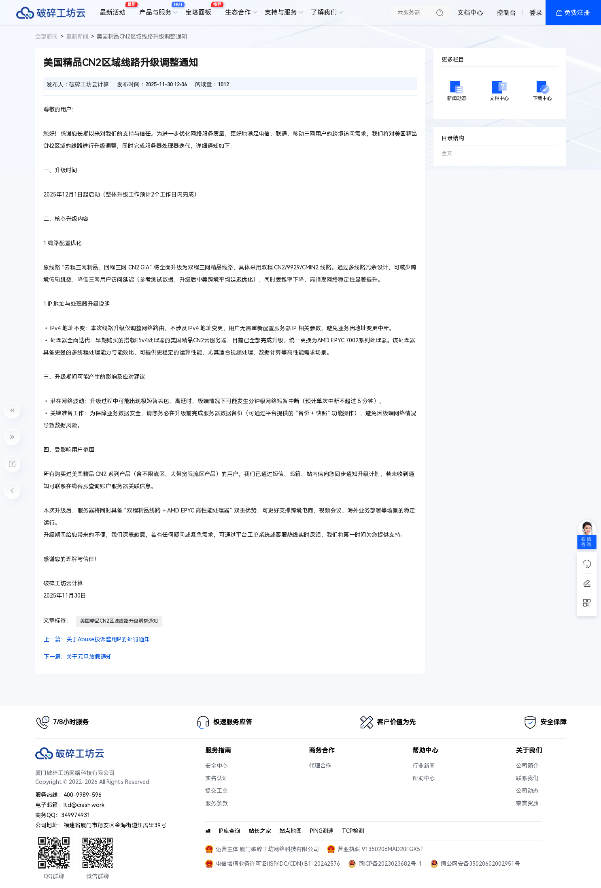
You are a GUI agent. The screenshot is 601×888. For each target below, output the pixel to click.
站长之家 (259, 831)
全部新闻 (46, 37)
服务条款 (216, 803)
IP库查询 (229, 831)
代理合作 (320, 766)
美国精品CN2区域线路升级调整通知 (119, 621)
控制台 (506, 12)
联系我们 (527, 778)
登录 (535, 12)
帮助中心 (423, 778)
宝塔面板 (200, 9)
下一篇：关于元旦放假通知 (78, 657)
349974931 (75, 815)
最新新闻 (77, 37)
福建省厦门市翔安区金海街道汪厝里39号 (115, 825)
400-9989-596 (83, 795)
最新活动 (115, 9)
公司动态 (527, 791)
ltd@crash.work (84, 805)
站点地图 (290, 831)
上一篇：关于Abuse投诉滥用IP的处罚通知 (97, 639)
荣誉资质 (527, 803)
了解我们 (324, 12)
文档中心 (470, 12)
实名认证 (216, 778)
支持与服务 (281, 12)
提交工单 (216, 791)
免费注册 (577, 12)
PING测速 (322, 831)
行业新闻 (423, 766)
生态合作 (238, 12)
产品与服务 (157, 9)
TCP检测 (353, 831)
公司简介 (527, 766)
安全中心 (216, 766)
